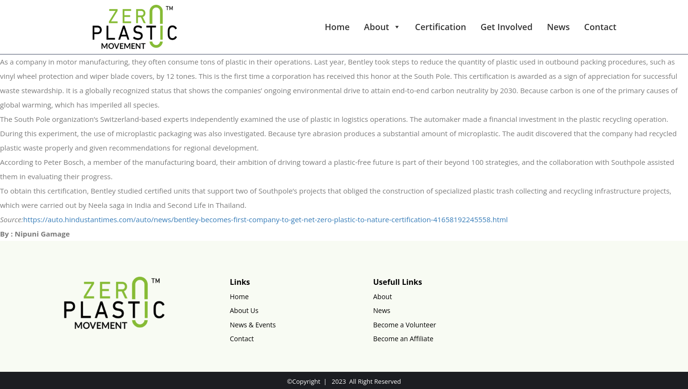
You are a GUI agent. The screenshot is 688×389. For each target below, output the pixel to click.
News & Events (253, 324)
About (382, 26)
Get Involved (507, 26)
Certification (440, 26)
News (558, 26)
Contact (600, 26)
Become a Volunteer (404, 324)
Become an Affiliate (403, 338)
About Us (244, 310)
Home (337, 26)
